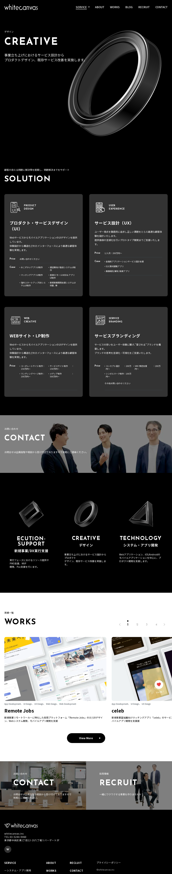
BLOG (129, 8)
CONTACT (161, 8)
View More (86, 738)
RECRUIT (144, 8)
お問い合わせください (30, 258)
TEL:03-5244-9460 (15, 837)
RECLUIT (76, 863)
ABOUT (99, 8)
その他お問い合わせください (117, 383)
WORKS (115, 8)
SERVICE (81, 8)
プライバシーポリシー (109, 862)
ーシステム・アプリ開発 (17, 870)
